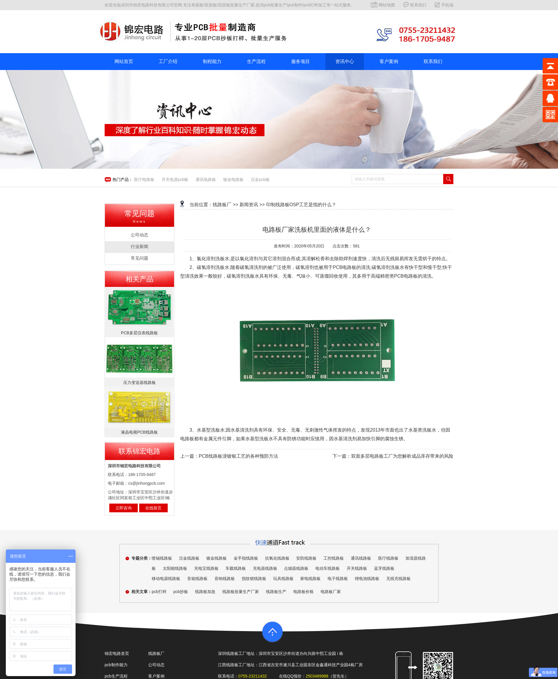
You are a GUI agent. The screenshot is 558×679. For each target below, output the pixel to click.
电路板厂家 (331, 591)
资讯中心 (344, 61)
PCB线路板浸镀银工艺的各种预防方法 (238, 456)
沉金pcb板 (260, 179)
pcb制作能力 (116, 664)
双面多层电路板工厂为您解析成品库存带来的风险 (402, 456)
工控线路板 (333, 558)
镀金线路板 (216, 558)
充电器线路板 (265, 568)
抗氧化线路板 (277, 558)
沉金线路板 (189, 558)
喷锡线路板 (162, 558)
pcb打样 (159, 591)
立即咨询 (123, 508)
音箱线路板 (197, 578)
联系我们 (414, 5)
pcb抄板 (180, 591)
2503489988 (317, 676)
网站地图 (383, 5)
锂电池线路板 (367, 578)
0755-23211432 (252, 676)
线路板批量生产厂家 (240, 591)
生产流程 (256, 61)
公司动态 (156, 664)
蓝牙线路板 (384, 568)
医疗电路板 (144, 179)
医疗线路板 (388, 558)
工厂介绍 (168, 61)
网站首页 (124, 61)
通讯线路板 (361, 558)
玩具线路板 (283, 578)
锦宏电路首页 (117, 653)
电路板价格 (303, 591)
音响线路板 (224, 578)
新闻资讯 (248, 204)
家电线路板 (310, 578)
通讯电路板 (206, 179)
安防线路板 (306, 558)
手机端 (444, 5)
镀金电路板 (233, 179)
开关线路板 (357, 568)
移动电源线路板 (166, 578)
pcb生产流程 (116, 676)
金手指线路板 (246, 558)
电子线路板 (338, 578)
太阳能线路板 (175, 568)
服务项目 (300, 61)
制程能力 (212, 61)
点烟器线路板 (296, 568)
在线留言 (153, 508)
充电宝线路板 (206, 568)
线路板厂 (222, 204)
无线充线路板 (398, 578)
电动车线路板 (327, 568)
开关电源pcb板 (175, 179)
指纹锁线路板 (254, 578)
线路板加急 (205, 591)
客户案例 (389, 61)
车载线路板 (236, 568)
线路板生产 (276, 591)
